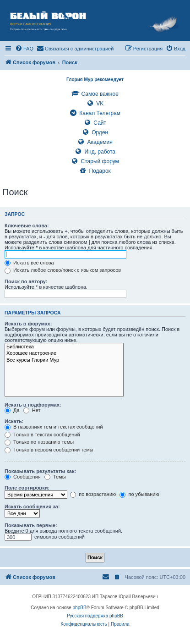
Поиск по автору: (26, 281)
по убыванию (139, 494)
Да (12, 410)
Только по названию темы (39, 442)
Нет (32, 410)
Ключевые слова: (27, 225)
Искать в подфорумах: (33, 404)
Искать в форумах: (28, 323)
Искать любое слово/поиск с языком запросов (63, 270)
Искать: (14, 421)
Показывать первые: (31, 525)
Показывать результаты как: (40, 471)
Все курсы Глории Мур (64, 360)
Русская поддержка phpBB (95, 615)
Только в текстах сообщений (42, 434)
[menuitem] (24, 48)
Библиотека (64, 347)
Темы (55, 476)
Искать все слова (29, 262)
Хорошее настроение (64, 353)
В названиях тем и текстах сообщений (54, 426)
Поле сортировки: (27, 487)
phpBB (80, 607)
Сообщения (23, 476)
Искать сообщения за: (32, 506)
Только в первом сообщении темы (49, 449)
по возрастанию (93, 494)
